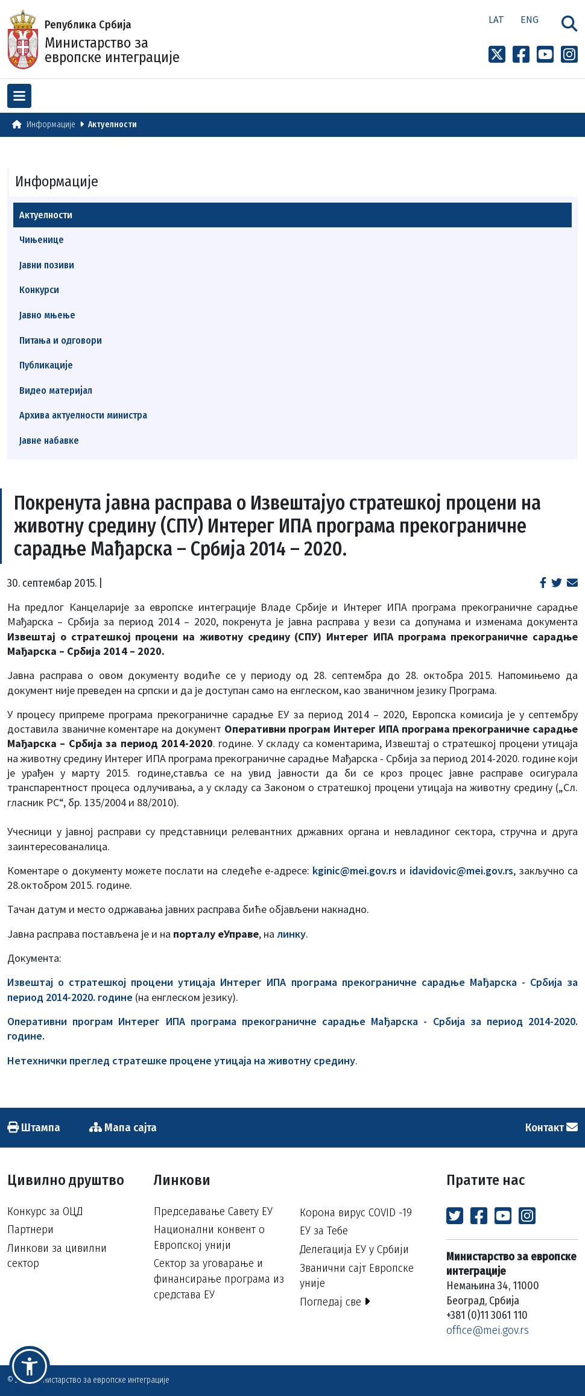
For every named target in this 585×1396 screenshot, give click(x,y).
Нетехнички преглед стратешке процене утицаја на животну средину (181, 1060)
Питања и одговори (60, 340)
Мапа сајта (123, 1127)
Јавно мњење (47, 315)
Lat (496, 19)
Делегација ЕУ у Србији (354, 1249)
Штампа (33, 1127)
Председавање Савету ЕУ (213, 1211)
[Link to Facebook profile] (521, 54)
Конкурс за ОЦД (45, 1211)
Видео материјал (55, 390)
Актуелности (112, 124)
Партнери (30, 1229)
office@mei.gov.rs (487, 1330)
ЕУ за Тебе (324, 1230)
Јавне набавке (49, 440)
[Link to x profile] (497, 54)
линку (291, 934)
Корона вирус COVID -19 (356, 1212)
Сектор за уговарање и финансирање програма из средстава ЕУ (219, 1278)
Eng (529, 19)
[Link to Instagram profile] (569, 54)
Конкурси (39, 289)
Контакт (551, 1127)
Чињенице (41, 239)
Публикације (46, 365)
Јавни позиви (46, 265)
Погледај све (335, 1302)
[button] (29, 1366)
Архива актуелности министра (83, 415)
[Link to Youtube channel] (545, 54)
